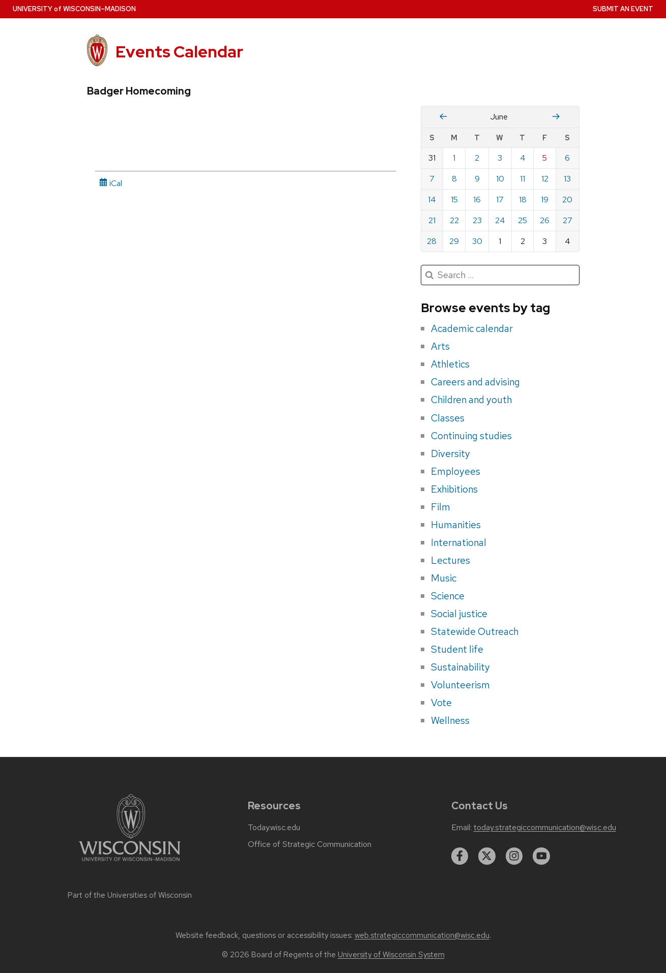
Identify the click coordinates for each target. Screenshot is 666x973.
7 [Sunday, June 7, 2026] (432, 178)
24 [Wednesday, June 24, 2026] (500, 220)
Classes (448, 417)
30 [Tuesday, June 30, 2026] (477, 241)
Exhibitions (454, 489)
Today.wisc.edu (274, 828)
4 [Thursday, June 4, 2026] (523, 158)
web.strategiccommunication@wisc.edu (422, 935)
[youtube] (541, 856)
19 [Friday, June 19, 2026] (544, 199)
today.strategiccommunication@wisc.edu (545, 828)
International (458, 542)
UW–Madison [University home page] (74, 9)
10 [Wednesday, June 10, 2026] (500, 178)
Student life (457, 649)
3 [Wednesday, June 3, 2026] (500, 158)
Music (443, 578)
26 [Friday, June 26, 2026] (544, 220)
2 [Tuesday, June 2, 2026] (477, 158)
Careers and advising (475, 381)
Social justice (459, 613)
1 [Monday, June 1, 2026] (454, 158)
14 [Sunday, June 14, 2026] (432, 199)
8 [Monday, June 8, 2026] (454, 178)
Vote (441, 702)
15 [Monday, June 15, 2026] (454, 199)
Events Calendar (179, 52)
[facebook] (460, 856)
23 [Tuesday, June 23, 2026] (477, 220)
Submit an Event (623, 9)
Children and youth (471, 399)
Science (448, 595)
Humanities (456, 524)
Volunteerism (460, 684)
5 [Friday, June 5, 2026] (544, 158)
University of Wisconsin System (391, 955)
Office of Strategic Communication (309, 844)
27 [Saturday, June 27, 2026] (567, 220)
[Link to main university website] (130, 863)
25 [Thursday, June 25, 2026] (522, 220)
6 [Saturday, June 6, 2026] (567, 158)
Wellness (450, 720)
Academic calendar (472, 328)
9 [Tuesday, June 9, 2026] (477, 178)
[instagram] (514, 856)
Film (440, 506)
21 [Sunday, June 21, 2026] (432, 220)
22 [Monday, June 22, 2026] (454, 220)
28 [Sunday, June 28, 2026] (432, 241)
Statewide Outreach (474, 631)
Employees (455, 471)
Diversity (450, 453)
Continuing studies (471, 435)
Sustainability (460, 667)
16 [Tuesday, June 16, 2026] (477, 199)
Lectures (450, 560)
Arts (440, 346)
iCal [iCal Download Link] (110, 183)
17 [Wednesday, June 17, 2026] (500, 199)
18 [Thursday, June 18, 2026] (523, 199)
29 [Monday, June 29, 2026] (454, 241)
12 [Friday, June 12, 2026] (544, 178)
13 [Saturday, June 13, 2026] (567, 178)
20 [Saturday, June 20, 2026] (567, 199)
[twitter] (487, 856)
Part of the (130, 895)
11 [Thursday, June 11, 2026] (522, 178)
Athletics (450, 364)
